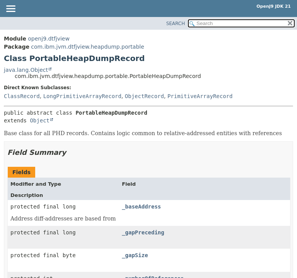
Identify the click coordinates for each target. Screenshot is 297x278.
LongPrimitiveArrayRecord (82, 96)
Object (40, 120)
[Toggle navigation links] (10, 9)
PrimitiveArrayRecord (200, 96)
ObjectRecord (144, 96)
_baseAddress (141, 206)
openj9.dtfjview (49, 39)
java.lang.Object (26, 70)
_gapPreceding (143, 232)
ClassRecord (22, 96)
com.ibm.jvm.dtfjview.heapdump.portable (87, 47)
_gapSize (135, 255)
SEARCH (175, 23)
